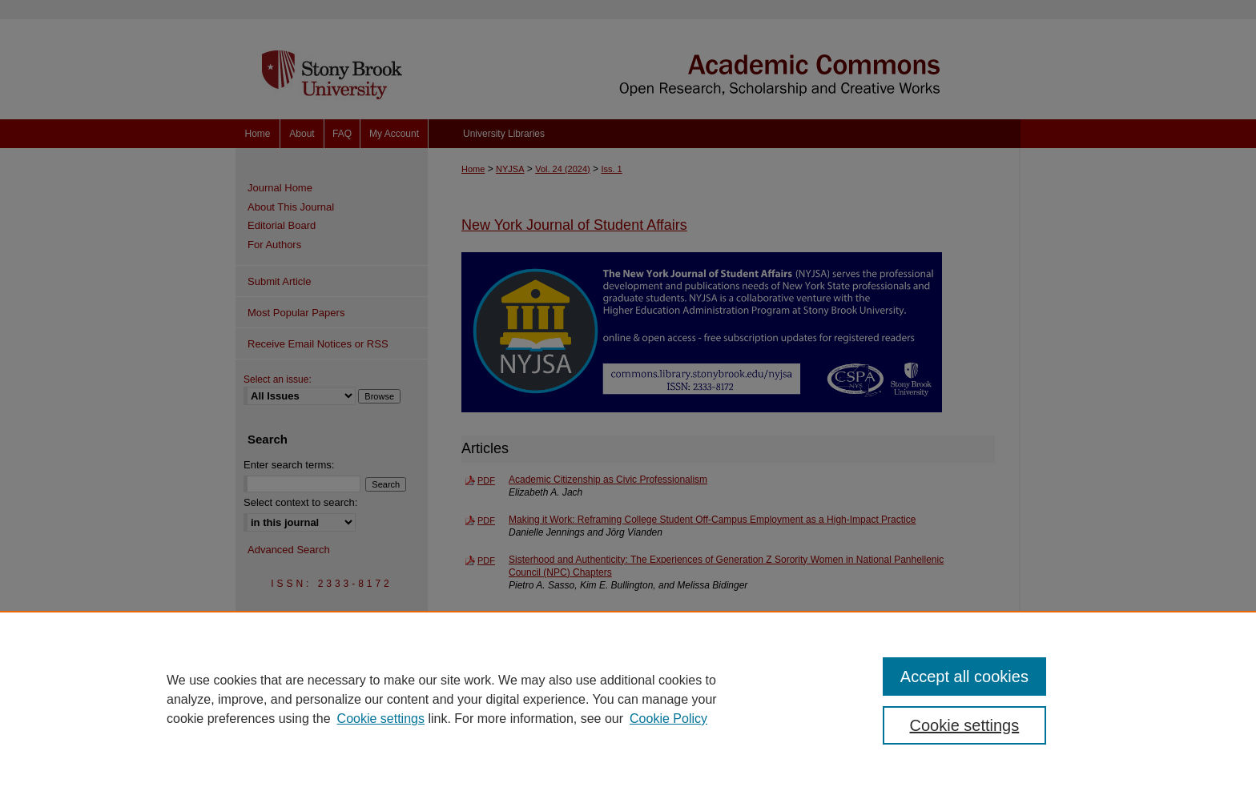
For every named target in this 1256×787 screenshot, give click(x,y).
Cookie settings (381, 718)
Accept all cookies (964, 676)
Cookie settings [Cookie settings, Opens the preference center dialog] (965, 725)
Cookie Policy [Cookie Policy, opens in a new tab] (668, 718)
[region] (628, 699)
